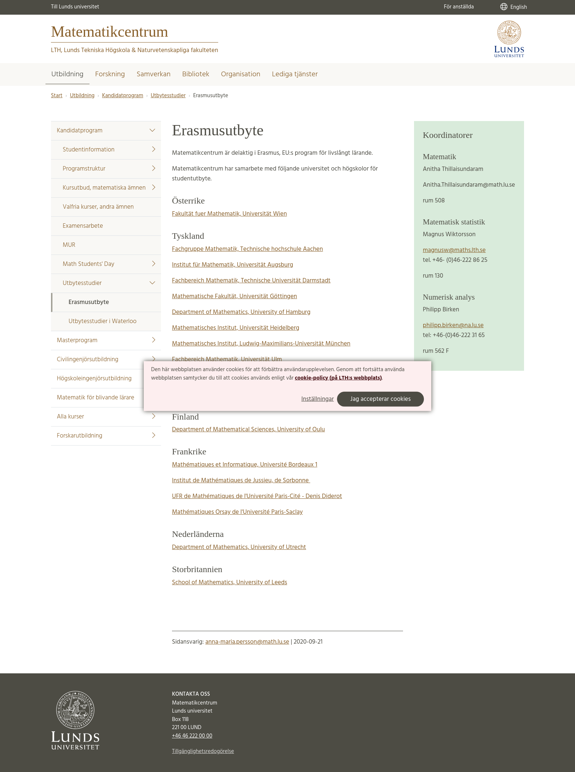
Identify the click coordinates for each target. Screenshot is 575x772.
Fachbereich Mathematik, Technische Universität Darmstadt (251, 281)
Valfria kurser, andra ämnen (98, 207)
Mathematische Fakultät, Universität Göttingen (234, 296)
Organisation (240, 74)
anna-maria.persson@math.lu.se (247, 642)
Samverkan (153, 74)
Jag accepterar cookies (380, 399)
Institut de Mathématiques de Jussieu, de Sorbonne (241, 481)
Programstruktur (109, 169)
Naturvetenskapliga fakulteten (178, 50)
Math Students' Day (109, 264)
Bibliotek (195, 74)
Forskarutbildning (106, 436)
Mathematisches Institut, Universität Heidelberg (235, 328)
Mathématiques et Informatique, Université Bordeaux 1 (244, 465)
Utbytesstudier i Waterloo (102, 321)
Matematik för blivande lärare (95, 398)
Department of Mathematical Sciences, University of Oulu (248, 430)
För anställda (459, 7)
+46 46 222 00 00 (192, 736)
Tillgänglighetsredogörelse (203, 751)
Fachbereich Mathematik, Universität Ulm (227, 360)
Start (56, 95)
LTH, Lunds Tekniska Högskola (90, 50)
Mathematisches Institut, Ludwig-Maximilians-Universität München (261, 344)
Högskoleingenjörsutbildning (94, 379)
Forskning (110, 74)
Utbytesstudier (168, 95)
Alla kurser (106, 417)
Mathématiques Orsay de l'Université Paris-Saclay (237, 512)
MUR (69, 245)
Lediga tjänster (295, 74)
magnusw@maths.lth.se (454, 250)
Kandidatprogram (122, 95)
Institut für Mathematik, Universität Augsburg (232, 265)
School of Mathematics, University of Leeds (229, 583)
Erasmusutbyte (89, 302)
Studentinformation (109, 150)
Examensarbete (83, 226)
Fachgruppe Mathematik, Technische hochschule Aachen (247, 249)
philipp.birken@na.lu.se (453, 325)
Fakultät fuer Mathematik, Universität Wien (229, 214)
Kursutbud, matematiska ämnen (109, 188)
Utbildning (67, 74)
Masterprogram (106, 340)
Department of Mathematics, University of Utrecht (239, 547)
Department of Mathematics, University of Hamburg (241, 312)
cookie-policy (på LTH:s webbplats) (338, 378)
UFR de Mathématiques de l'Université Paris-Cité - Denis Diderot (257, 496)
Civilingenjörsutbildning (106, 360)
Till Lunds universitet (75, 7)
